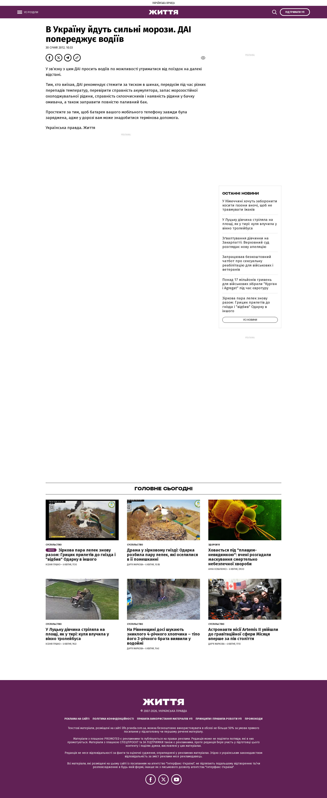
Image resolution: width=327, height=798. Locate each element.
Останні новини (240, 193)
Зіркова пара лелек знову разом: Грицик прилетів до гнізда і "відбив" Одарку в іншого (246, 304)
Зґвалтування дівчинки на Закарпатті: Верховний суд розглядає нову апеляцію (245, 242)
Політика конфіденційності (113, 718)
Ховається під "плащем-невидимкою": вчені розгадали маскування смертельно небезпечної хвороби (239, 557)
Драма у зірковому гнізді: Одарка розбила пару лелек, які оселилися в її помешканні (162, 555)
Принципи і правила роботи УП (219, 718)
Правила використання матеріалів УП (164, 718)
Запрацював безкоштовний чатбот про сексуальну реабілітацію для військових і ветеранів (247, 263)
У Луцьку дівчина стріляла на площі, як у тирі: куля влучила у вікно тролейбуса (249, 224)
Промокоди (254, 718)
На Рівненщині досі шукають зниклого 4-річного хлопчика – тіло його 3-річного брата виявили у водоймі (163, 636)
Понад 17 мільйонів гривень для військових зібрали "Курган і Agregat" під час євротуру (249, 284)
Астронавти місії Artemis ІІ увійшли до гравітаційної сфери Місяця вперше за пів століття (243, 634)
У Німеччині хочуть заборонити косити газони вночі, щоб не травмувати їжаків (249, 205)
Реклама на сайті (76, 718)
